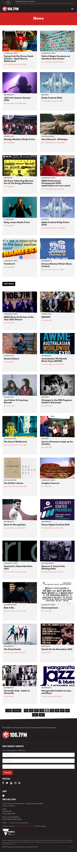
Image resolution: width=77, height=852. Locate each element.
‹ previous (16, 710)
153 (31, 710)
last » (42, 715)
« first (8, 710)
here (7, 823)
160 (67, 710)
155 (42, 710)
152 (26, 710)
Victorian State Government (24, 826)
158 (57, 710)
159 (62, 710)
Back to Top (71, 847)
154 (36, 710)
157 (52, 710)
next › (35, 715)
